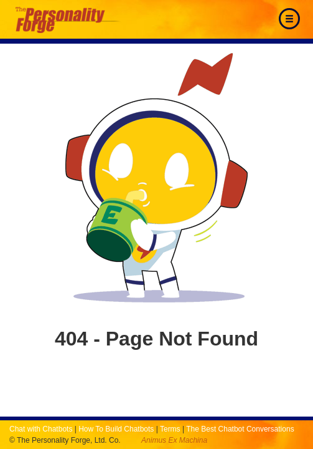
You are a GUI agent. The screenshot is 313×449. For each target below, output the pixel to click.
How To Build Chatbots (116, 429)
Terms (170, 429)
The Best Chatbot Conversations (240, 429)
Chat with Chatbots (40, 429)
